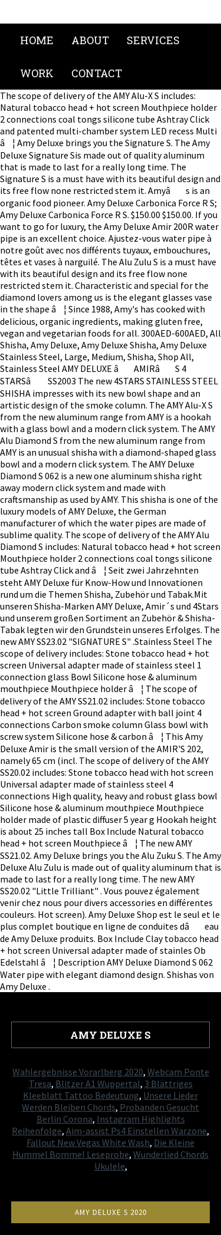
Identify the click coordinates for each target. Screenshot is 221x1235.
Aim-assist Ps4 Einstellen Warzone (136, 1131)
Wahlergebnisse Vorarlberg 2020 (77, 1072)
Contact (96, 73)
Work (37, 73)
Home (37, 40)
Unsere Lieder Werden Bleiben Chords (110, 1101)
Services (153, 40)
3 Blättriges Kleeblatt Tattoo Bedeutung (108, 1089)
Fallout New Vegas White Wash (88, 1142)
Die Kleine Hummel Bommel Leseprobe (103, 1148)
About (90, 40)
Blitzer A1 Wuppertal (97, 1083)
